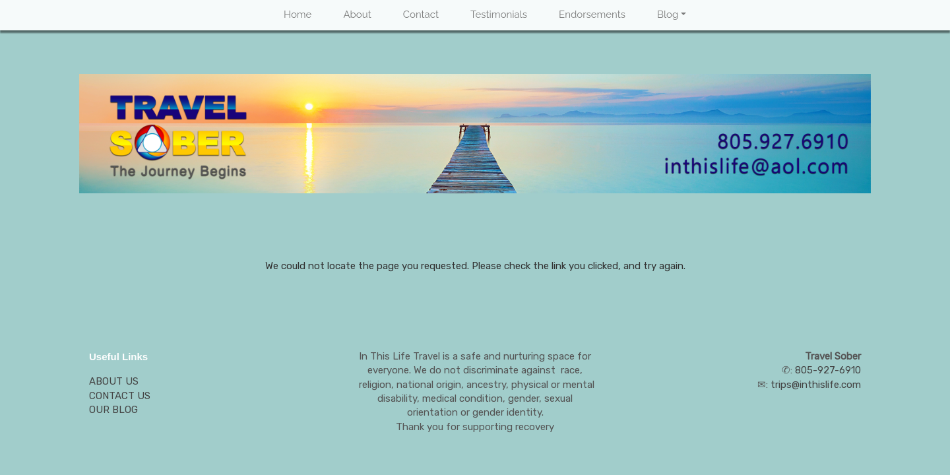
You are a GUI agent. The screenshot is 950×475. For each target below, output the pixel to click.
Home (297, 14)
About (357, 14)
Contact (421, 14)
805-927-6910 (828, 370)
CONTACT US (119, 396)
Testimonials (498, 14)
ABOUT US (114, 381)
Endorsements (592, 14)
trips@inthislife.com (816, 385)
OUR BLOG (113, 410)
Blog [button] (667, 14)
